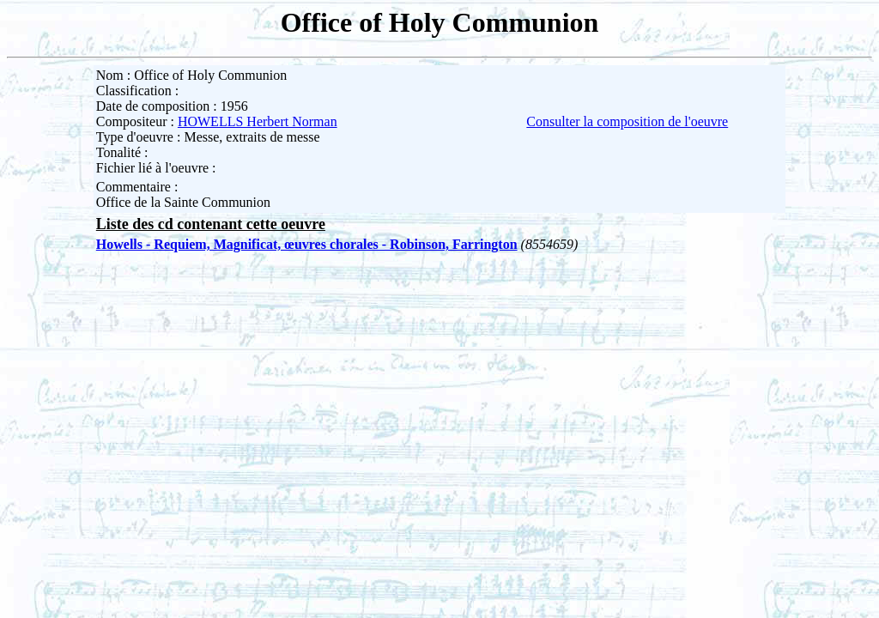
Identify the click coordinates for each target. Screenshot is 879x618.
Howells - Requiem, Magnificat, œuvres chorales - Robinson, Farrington (307, 244)
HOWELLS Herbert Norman (257, 121)
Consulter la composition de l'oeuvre (627, 121)
